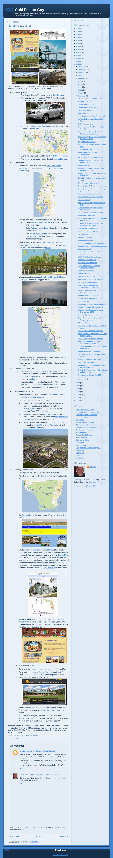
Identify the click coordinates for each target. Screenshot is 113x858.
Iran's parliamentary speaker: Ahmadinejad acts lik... (89, 342)
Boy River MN (49, 568)
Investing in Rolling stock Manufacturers (88, 291)
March (80, 93)
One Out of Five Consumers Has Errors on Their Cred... (90, 224)
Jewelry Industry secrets (87, 263)
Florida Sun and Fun (20, 26)
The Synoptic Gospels (86, 270)
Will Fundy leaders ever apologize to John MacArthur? (92, 138)
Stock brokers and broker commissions (88, 153)
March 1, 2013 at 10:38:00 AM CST (45, 775)
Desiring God (81, 445)
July (80, 81)
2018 (78, 49)
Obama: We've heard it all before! (90, 298)
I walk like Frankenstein (85, 409)
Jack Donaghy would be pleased (90, 197)
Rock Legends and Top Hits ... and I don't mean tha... (91, 169)
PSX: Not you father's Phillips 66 (90, 279)
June (80, 84)
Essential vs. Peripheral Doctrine (90, 331)
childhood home (40, 234)
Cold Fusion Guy (29, 10)
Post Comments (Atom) (30, 842)
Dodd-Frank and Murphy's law (89, 359)
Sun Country (58, 95)
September (82, 75)
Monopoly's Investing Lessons (90, 257)
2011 (78, 386)
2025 (78, 28)
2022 (78, 37)
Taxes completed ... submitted (89, 194)
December (82, 66)
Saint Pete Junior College (37, 228)
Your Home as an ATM (86, 276)
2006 (78, 400)
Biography (80, 420)
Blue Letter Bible (82, 440)
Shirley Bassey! (84, 273)
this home (30, 236)
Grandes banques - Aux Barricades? (92, 243)
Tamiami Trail (46, 476)
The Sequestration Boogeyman (90, 98)
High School (37, 222)
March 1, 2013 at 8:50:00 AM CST (41, 751)
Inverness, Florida (40, 126)
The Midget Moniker (85, 110)
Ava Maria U (41, 425)
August (81, 78)
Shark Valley (26, 515)
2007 (78, 398)
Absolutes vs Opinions (85, 425)
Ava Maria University (35, 397)
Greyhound (57, 710)
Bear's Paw (47, 371)
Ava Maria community (55, 394)
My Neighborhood (83, 432)
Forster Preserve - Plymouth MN (90, 307)
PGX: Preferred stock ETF (88, 228)
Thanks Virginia (84, 200)
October (81, 72)
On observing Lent (85, 149)
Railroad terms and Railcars (88, 295)
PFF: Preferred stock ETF (87, 231)
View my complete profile (86, 486)
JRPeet (79, 455)
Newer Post (14, 837)
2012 (78, 383)
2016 (78, 55)
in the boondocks (50, 414)
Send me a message (60, 855)
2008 (78, 395)
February (82, 96)
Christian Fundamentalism (86, 427)
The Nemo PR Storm (86, 234)
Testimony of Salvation (85, 430)
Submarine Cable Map (86, 215)
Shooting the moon (85, 240)
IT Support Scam (82, 417)
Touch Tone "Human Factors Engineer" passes (89, 266)
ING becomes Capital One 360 (89, 375)
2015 (78, 58)
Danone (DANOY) (84, 165)
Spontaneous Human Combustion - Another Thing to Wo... (91, 133)
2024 (78, 31)
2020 (78, 43)
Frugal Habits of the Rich (87, 107)
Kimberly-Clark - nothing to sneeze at (92, 246)
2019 (78, 46)
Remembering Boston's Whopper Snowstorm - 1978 (91, 311)
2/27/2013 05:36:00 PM (30, 735)
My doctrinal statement (85, 422)
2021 (78, 40)
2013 (78, 64)
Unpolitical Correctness (87, 260)
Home (38, 837)
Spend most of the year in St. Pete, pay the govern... (91, 366)
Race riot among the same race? (90, 157)
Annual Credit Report (84, 435)
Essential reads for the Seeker (87, 412)
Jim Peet (23, 775)
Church (47, 222)
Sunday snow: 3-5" (85, 237)
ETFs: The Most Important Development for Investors (89, 286)
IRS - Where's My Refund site (89, 183)
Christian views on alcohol (86, 415)
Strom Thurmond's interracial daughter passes (89, 319)
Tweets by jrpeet (80, 20)
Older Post (63, 837)
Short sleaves (83, 113)
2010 (78, 389)
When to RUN (83, 323)
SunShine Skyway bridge (52, 277)
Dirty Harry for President (87, 282)
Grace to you (81, 450)
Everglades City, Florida (43, 550)
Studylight (80, 453)
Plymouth (79, 458)
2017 (78, 52)
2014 (78, 61)
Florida (15, 738)
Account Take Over (85, 101)
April (80, 90)
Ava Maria (53, 425)
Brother (22, 751)
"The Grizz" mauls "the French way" (92, 116)
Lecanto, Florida (59, 159)
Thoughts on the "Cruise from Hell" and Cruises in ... (91, 161)
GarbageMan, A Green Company (90, 212)
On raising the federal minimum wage (92, 186)
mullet (47, 248)
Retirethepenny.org (85, 124)
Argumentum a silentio (86, 142)
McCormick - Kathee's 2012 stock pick (92, 304)
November (82, 69)
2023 (78, 34)
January (81, 379)
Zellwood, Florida (60, 156)
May (80, 87)
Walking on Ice (83, 301)
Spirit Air (47, 710)
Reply (21, 768)
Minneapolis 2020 (84, 315)
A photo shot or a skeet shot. (89, 351)
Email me (92, 482)
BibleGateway (81, 437)
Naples (32, 379)
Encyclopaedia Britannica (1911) (88, 448)
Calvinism (80, 442)
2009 (78, 392)
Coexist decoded (84, 249)
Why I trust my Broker (86, 362)
